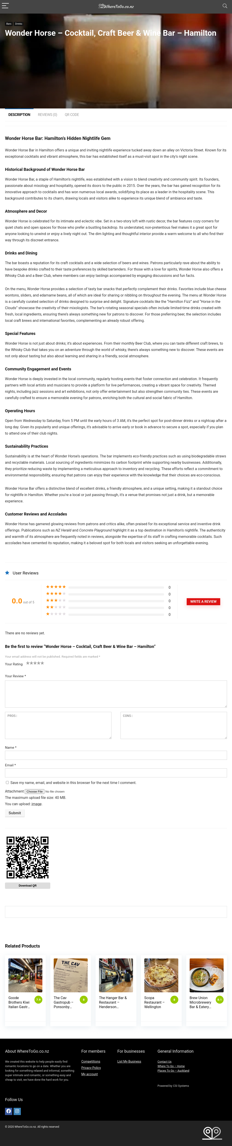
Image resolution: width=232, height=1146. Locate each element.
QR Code (72, 115)
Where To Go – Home (171, 1066)
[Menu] (5, 6)
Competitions (90, 1061)
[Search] (225, 6)
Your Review (15, 676)
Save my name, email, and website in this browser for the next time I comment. (73, 783)
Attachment (15, 791)
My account (89, 1074)
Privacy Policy (91, 1068)
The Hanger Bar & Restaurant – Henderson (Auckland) (113, 1005)
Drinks (18, 23)
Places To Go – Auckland (173, 1070)
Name (11, 748)
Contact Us (164, 1061)
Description (19, 115)
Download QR (28, 885)
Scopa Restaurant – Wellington (154, 1002)
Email (10, 765)
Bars (8, 23)
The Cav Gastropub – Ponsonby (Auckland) (63, 1005)
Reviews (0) (47, 115)
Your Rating (14, 664)
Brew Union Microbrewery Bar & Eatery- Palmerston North (200, 1007)
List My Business (129, 1061)
